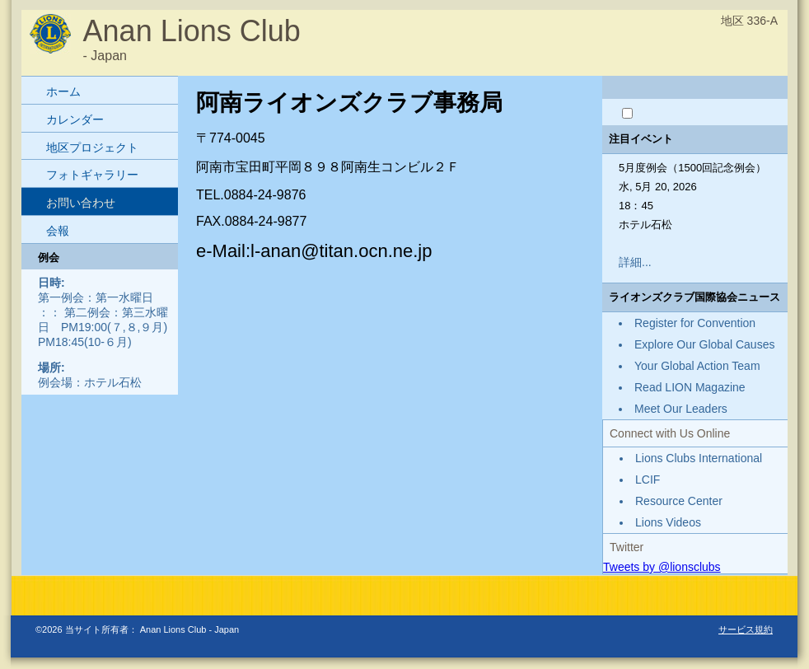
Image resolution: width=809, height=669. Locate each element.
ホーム (63, 91)
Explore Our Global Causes (704, 344)
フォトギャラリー (92, 174)
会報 (57, 230)
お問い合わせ (80, 202)
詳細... (635, 262)
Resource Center (678, 501)
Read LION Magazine (690, 387)
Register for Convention (694, 323)
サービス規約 (745, 629)
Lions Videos (668, 522)
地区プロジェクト (92, 147)
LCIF (647, 479)
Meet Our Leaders (680, 408)
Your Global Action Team (697, 365)
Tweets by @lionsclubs (662, 566)
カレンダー (75, 119)
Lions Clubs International (698, 458)
